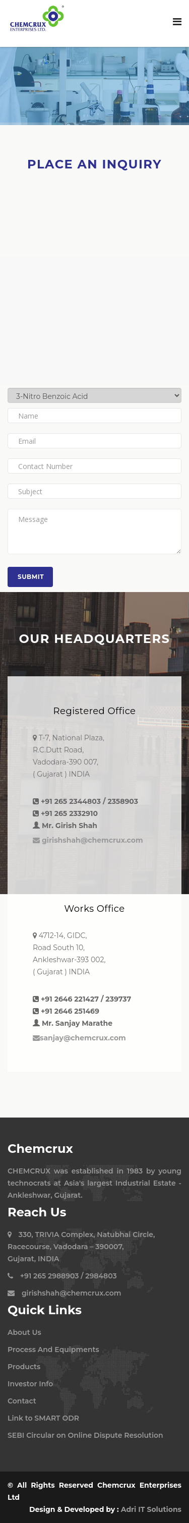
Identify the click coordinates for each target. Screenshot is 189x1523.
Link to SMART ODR (43, 1418)
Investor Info (30, 1383)
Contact (22, 1400)
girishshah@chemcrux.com (88, 840)
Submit (31, 576)
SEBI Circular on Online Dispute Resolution (85, 1435)
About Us (24, 1332)
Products (24, 1366)
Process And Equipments (53, 1349)
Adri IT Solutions (151, 1509)
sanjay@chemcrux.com (79, 1037)
